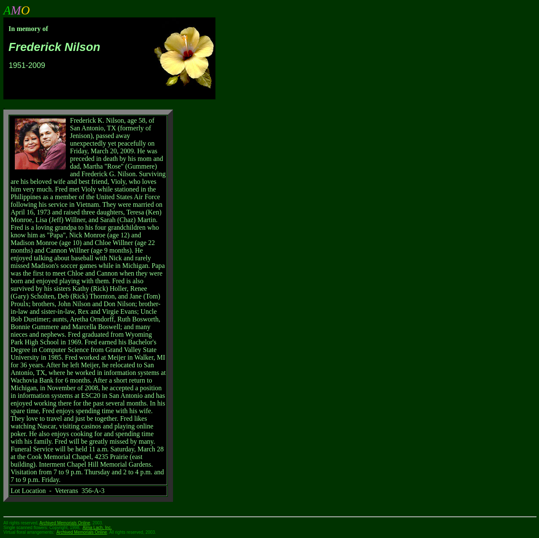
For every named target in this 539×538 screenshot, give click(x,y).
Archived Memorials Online (81, 532)
